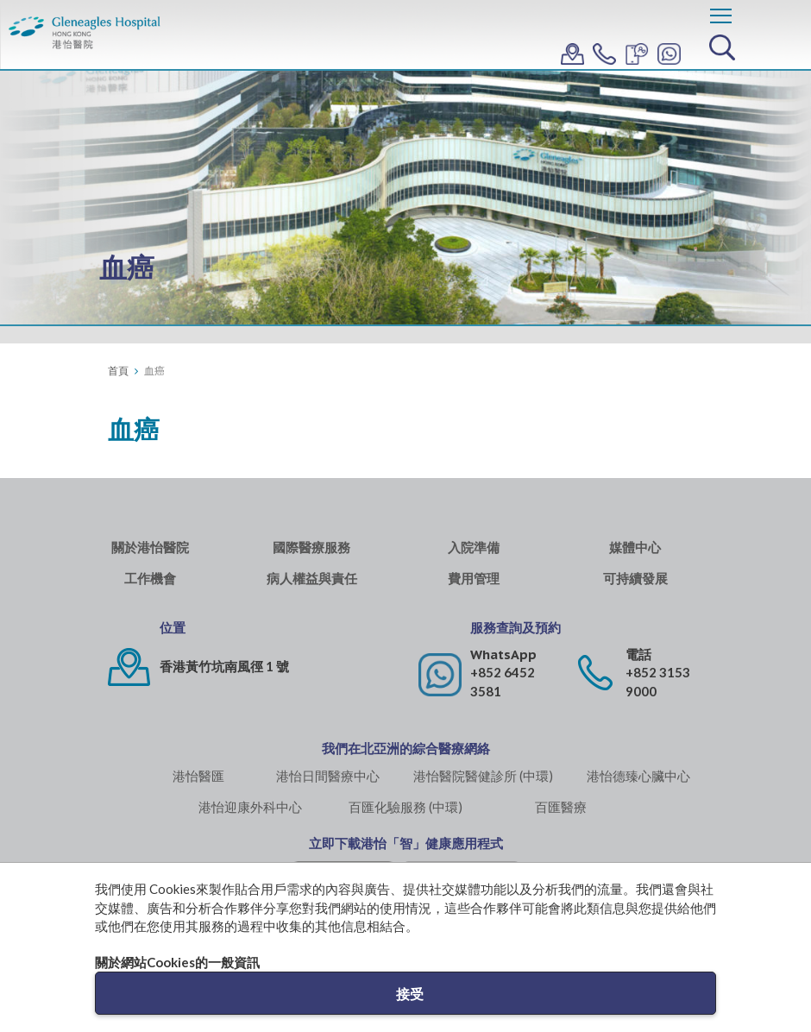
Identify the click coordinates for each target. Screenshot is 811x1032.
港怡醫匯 (198, 775)
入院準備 (474, 547)
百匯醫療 (561, 807)
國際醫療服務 (311, 547)
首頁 (118, 370)
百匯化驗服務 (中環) (405, 807)
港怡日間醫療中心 (328, 775)
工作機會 (150, 578)
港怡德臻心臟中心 (638, 775)
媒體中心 (635, 547)
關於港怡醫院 (150, 547)
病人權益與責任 (312, 578)
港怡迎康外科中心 (250, 807)
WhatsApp (503, 654)
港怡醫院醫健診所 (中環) (483, 775)
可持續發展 (635, 578)
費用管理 (474, 578)
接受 (410, 993)
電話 (638, 654)
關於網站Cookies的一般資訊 (177, 962)
